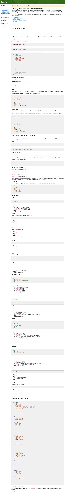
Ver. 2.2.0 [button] (12, 1)
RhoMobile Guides (33, 1)
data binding (22, 110)
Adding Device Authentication (5, 9)
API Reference (27, 1)
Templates (15, 23)
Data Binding (15, 21)
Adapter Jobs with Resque (5, 12)
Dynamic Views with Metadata (6, 13)
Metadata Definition (16, 19)
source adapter (35, 52)
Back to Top (13, 491)
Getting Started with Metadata (18, 18)
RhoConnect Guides (40, 1)
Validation (15, 22)
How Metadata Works (16, 17)
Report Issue (61, 1)
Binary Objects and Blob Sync (5, 11)
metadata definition (26, 36)
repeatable (58, 157)
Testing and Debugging (5, 10)
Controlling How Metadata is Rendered (19, 20)
